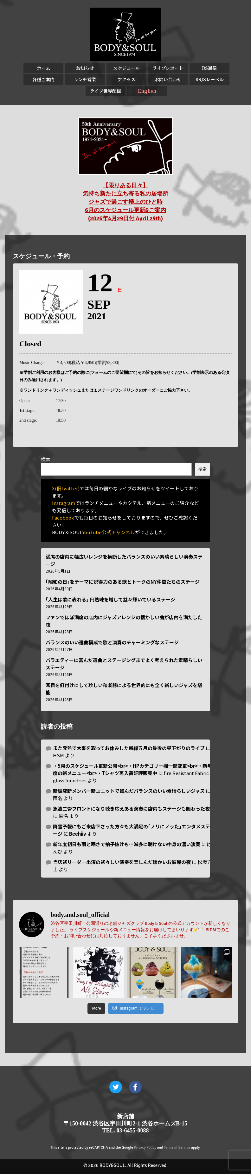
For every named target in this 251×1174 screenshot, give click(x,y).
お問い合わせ (168, 79)
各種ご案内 (43, 79)
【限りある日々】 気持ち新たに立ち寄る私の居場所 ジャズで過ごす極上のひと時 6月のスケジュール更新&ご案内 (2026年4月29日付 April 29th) (125, 202)
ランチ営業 (85, 79)
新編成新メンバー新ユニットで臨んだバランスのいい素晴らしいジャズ (129, 790)
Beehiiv (77, 833)
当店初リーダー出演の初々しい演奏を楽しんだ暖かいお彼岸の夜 (122, 862)
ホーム (43, 68)
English (147, 91)
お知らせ (85, 68)
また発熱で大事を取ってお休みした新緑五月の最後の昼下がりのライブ (129, 748)
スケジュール (126, 68)
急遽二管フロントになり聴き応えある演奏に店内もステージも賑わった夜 (131, 808)
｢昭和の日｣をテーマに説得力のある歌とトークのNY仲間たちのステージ (123, 581)
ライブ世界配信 (105, 91)
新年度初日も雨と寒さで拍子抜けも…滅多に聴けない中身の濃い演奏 (126, 844)
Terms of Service (177, 1147)
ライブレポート (167, 68)
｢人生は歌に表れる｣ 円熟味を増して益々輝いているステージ (110, 599)
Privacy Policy (145, 1147)
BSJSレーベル (209, 79)
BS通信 (209, 68)
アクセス (126, 79)
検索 (45, 459)
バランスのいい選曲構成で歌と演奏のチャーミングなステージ (112, 642)
